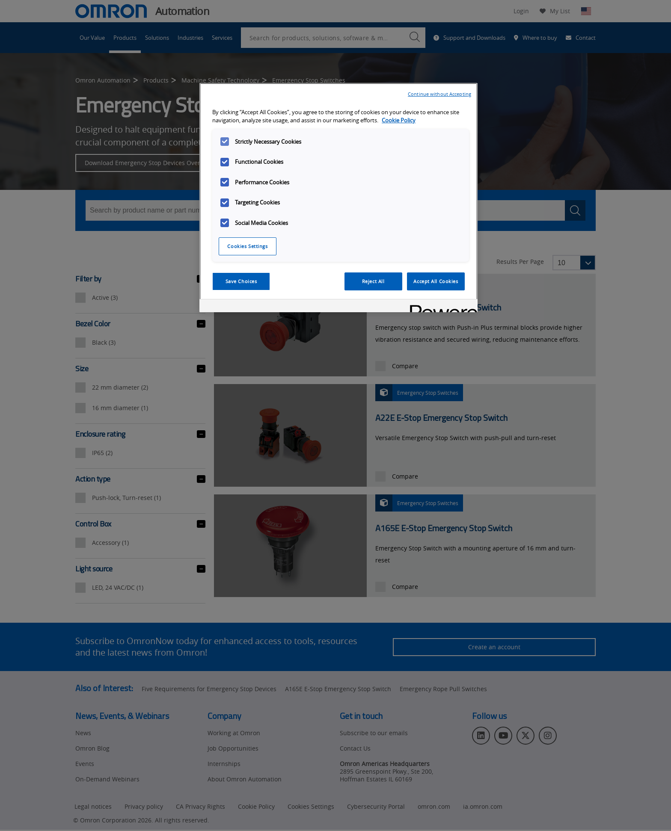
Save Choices (241, 281)
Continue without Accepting (439, 94)
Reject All (373, 281)
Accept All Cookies (435, 281)
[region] (338, 197)
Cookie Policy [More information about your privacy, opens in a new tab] (399, 120)
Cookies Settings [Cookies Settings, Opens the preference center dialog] (247, 246)
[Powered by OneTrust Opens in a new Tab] (440, 307)
